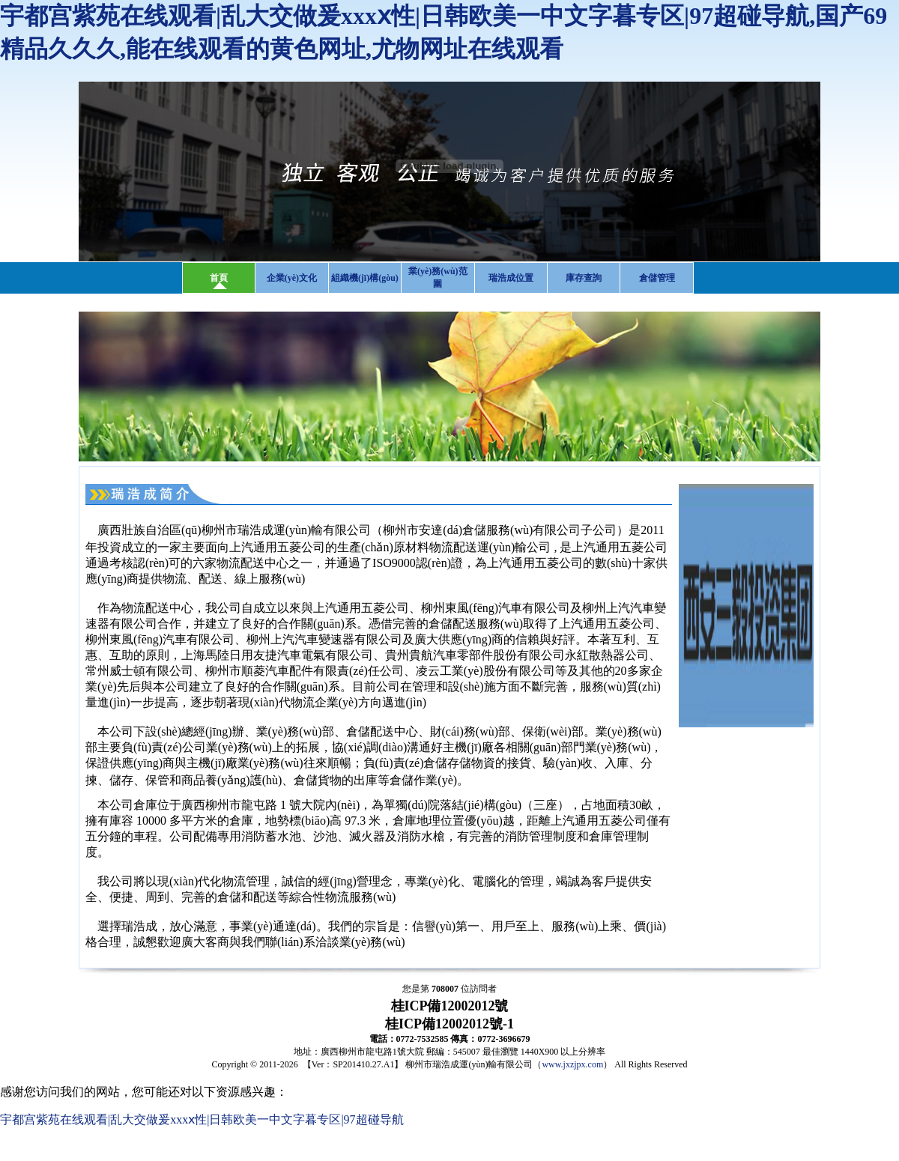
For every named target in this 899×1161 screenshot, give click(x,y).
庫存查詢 (584, 278)
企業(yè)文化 (292, 278)
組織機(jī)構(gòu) (365, 278)
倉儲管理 (657, 278)
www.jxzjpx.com (572, 1064)
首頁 (219, 278)
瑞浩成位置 (510, 278)
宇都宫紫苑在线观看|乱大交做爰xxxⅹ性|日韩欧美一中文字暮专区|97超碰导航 (202, 1119)
